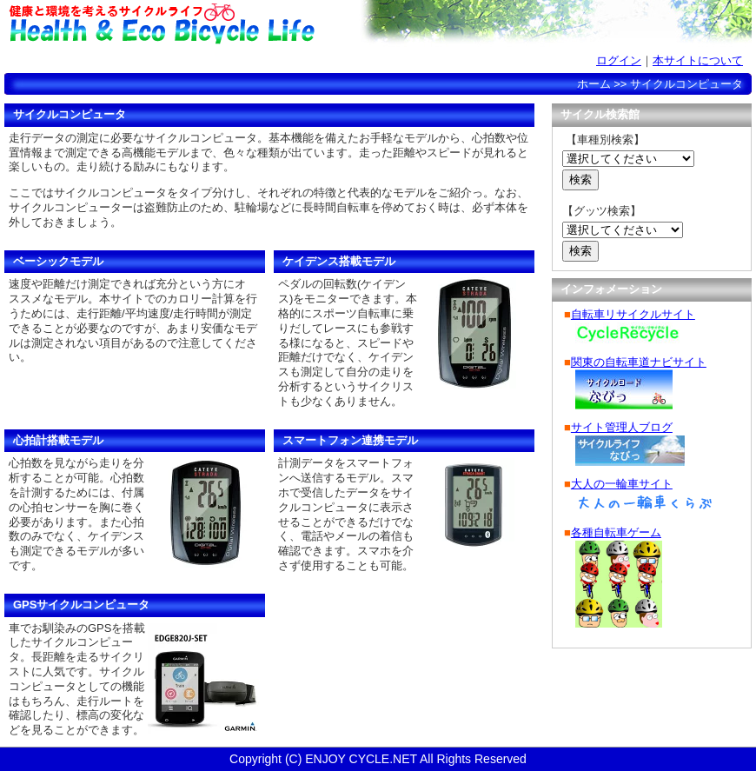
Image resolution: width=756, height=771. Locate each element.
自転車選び (378, 62)
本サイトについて (698, 60)
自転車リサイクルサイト (633, 314)
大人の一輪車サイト (622, 483)
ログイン (618, 60)
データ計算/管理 (169, 62)
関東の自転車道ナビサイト (638, 362)
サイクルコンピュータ (274, 62)
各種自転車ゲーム (616, 532)
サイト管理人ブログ (622, 427)
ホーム (65, 62)
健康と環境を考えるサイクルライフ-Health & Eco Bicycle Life (160, 23)
